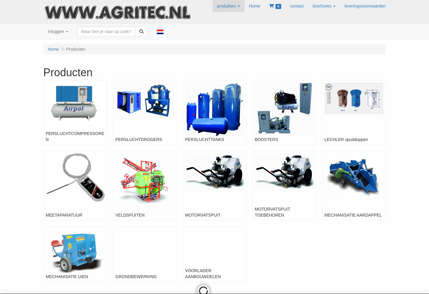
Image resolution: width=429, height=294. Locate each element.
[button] (229, 6)
